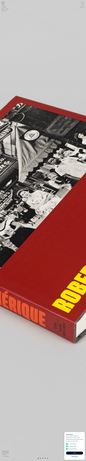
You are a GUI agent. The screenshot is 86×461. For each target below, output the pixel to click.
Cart (83, 5)
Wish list (82, 7)
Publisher (4, 7)
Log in (82, 3)
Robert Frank (5, 453)
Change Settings (74, 456)
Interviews (4, 10)
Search (82, 2)
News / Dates (5, 8)
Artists (3, 5)
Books (3, 3)
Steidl (3, 2)
